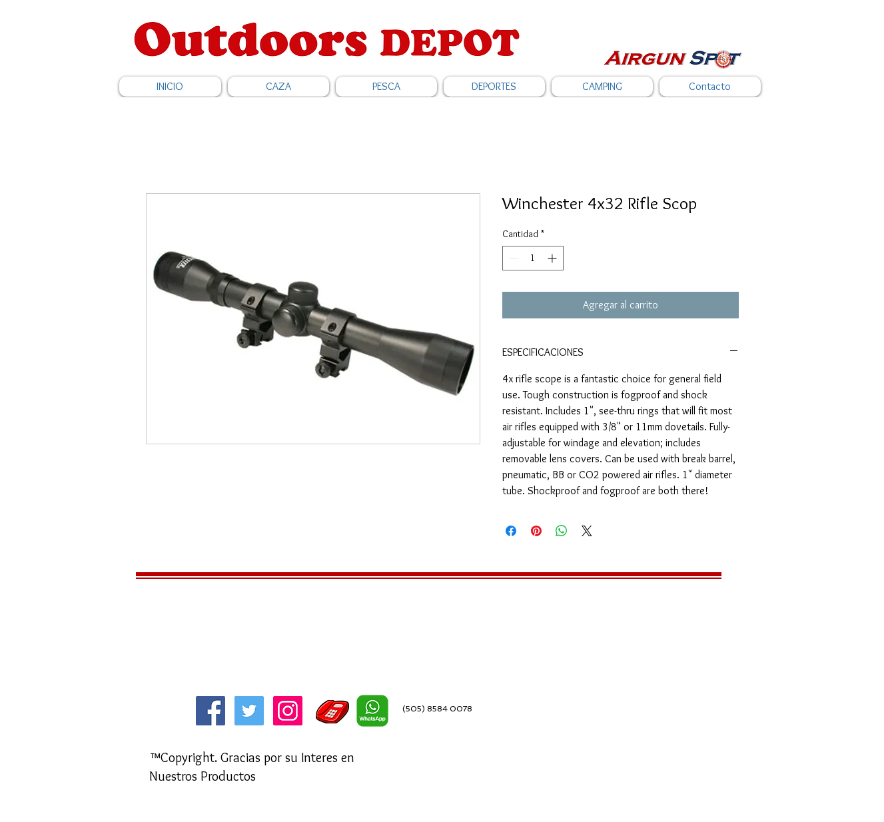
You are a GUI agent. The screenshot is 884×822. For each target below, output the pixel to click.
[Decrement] (512, 258)
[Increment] (553, 258)
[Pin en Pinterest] (536, 531)
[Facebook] (210, 710)
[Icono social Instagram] (287, 710)
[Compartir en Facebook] (511, 531)
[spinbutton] (533, 258)
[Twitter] (249, 710)
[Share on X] (587, 531)
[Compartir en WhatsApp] (562, 531)
